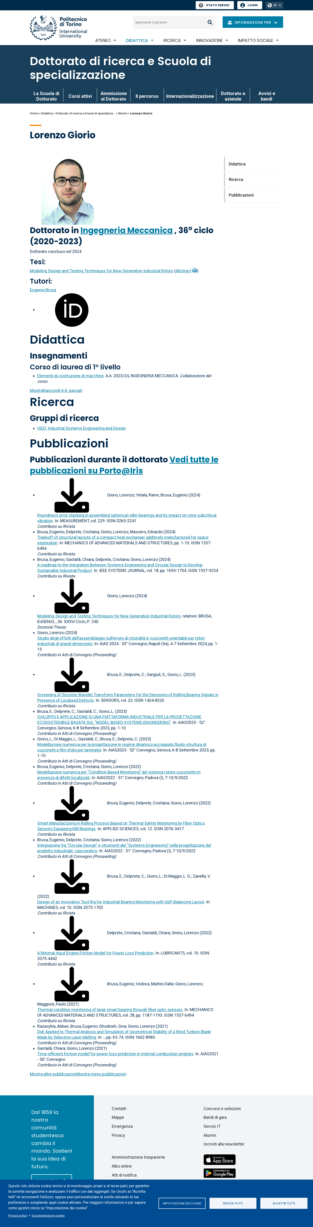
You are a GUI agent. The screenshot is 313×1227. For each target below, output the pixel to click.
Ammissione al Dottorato (114, 96)
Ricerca (172, 40)
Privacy (118, 1135)
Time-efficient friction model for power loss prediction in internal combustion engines (115, 1053)
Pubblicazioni (69, 443)
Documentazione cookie (48, 1215)
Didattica (137, 40)
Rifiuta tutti (233, 1203)
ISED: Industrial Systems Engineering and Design (81, 428)
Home (34, 113)
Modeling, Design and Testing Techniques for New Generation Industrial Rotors (101, 270)
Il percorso (147, 96)
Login (253, 5)
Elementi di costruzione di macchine (70, 375)
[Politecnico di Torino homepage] (58, 27)
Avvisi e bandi (266, 96)
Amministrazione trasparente (138, 1157)
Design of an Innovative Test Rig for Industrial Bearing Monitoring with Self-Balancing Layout (120, 901)
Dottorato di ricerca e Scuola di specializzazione (120, 68)
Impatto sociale (255, 40)
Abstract (183, 270)
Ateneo (103, 40)
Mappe (118, 1117)
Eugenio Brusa (43, 289)
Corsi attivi (80, 96)
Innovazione (209, 40)
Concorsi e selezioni (222, 1108)
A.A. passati (56, 390)
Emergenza (122, 1126)
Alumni (122, 113)
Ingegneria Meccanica (126, 230)
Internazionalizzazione (190, 96)
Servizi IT (212, 1126)
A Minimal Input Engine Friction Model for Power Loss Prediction (95, 953)
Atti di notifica (124, 1175)
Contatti (119, 1108)
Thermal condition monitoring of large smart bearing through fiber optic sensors (110, 1009)
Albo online (122, 1166)
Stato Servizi (214, 5)
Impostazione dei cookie (182, 1203)
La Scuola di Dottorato (46, 96)
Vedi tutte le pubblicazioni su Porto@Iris (124, 465)
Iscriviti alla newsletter (224, 1144)
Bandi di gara (215, 1117)
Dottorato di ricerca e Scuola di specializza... (85, 113)
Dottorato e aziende (233, 96)
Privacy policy (17, 1215)
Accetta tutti (284, 1203)
